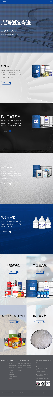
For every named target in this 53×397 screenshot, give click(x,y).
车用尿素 (11, 370)
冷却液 (10, 363)
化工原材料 (11, 378)
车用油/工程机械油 (13, 376)
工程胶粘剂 (11, 367)
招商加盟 (29, 363)
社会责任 (20, 370)
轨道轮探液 (11, 372)
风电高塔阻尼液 (12, 365)
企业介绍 (20, 363)
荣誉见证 (20, 367)
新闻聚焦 (24, 363)
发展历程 (20, 365)
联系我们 (29, 367)
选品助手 (29, 365)
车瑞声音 (24, 365)
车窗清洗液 (11, 374)
